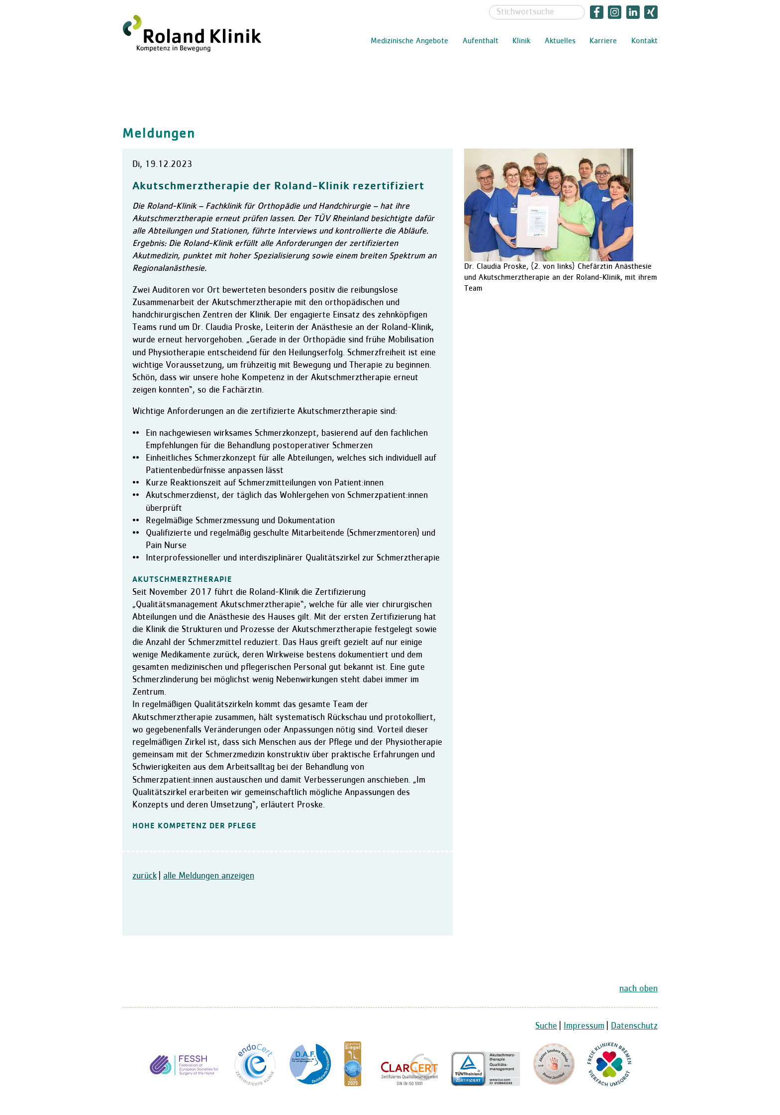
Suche (546, 1026)
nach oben (638, 988)
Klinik (521, 41)
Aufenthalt (480, 41)
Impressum (584, 1026)
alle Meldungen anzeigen (208, 876)
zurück (144, 876)
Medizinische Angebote (409, 41)
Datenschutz (634, 1026)
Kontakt (644, 41)
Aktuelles (560, 41)
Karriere (603, 41)
